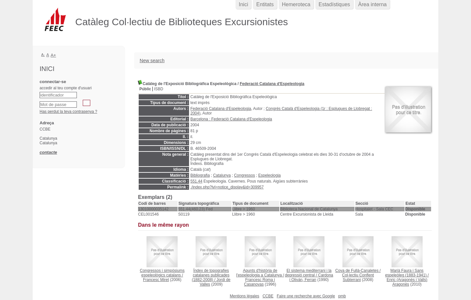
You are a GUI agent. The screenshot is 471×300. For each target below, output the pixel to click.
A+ (53, 55)
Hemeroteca (296, 4)
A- (43, 55)
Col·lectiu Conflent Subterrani (358, 277)
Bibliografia (200, 175)
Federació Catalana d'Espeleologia (272, 83)
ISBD (158, 89)
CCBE (268, 296)
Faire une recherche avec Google (306, 296)
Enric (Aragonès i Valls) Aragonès (407, 282)
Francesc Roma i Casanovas (259, 282)
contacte (48, 152)
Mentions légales (244, 296)
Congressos (244, 175)
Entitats (264, 4)
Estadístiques (334, 4)
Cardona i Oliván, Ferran (311, 277)
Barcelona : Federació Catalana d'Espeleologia (231, 119)
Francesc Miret (156, 279)
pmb (342, 296)
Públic (145, 89)
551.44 (196, 181)
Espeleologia (269, 175)
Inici (243, 4)
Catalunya (222, 175)
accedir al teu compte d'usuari (66, 88)
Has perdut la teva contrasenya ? (68, 111)
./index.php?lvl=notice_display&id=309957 (227, 187)
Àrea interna (372, 4)
